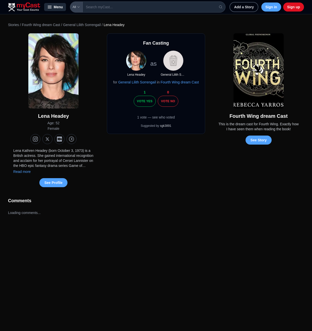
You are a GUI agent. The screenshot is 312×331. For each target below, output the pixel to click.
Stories (13, 25)
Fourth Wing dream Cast (41, 25)
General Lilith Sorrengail (82, 25)
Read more (22, 172)
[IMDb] (59, 139)
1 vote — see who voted (156, 117)
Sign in (271, 7)
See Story (259, 140)
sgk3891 (165, 126)
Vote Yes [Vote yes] (144, 101)
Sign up (293, 7)
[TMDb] (71, 139)
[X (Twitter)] (47, 139)
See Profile (53, 183)
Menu (55, 7)
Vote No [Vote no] (168, 101)
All (76, 7)
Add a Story (244, 7)
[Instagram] (35, 139)
